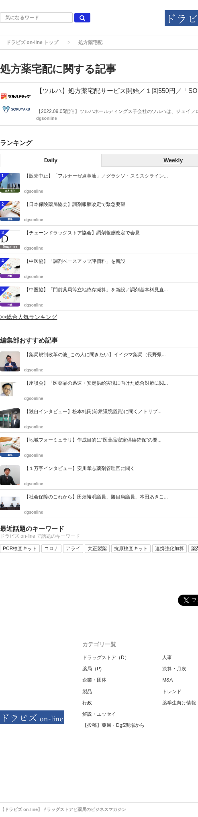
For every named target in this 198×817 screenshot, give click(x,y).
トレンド (172, 691)
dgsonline (46, 118)
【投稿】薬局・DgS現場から (113, 725)
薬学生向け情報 (179, 703)
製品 (87, 691)
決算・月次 (174, 669)
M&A (167, 680)
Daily (50, 160)
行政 (87, 703)
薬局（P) (92, 669)
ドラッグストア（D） (105, 657)
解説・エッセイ (99, 714)
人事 (167, 657)
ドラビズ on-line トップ (32, 42)
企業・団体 (94, 680)
